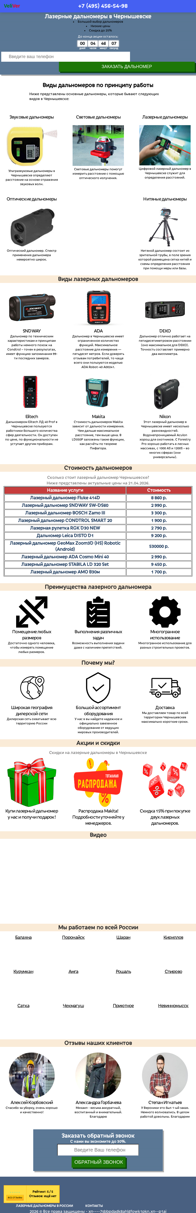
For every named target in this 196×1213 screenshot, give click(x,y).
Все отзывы (15, 1187)
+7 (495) (103, 6)
